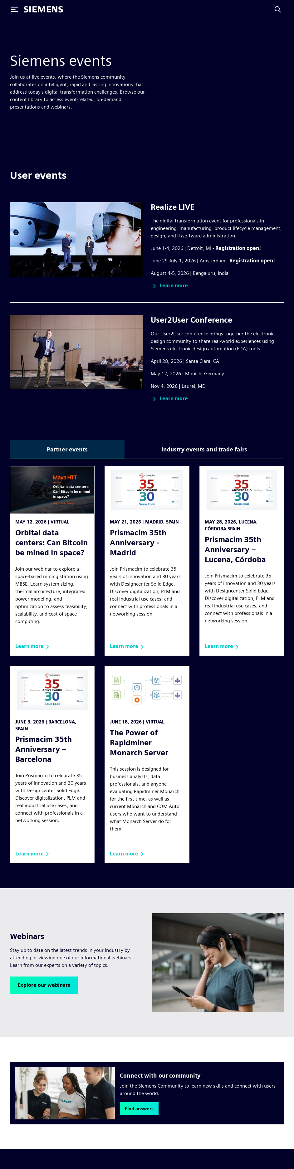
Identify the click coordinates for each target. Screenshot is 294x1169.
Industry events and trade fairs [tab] (204, 449)
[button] (169, 286)
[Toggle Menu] (14, 9)
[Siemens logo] (43, 9)
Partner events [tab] (67, 449)
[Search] (278, 9)
